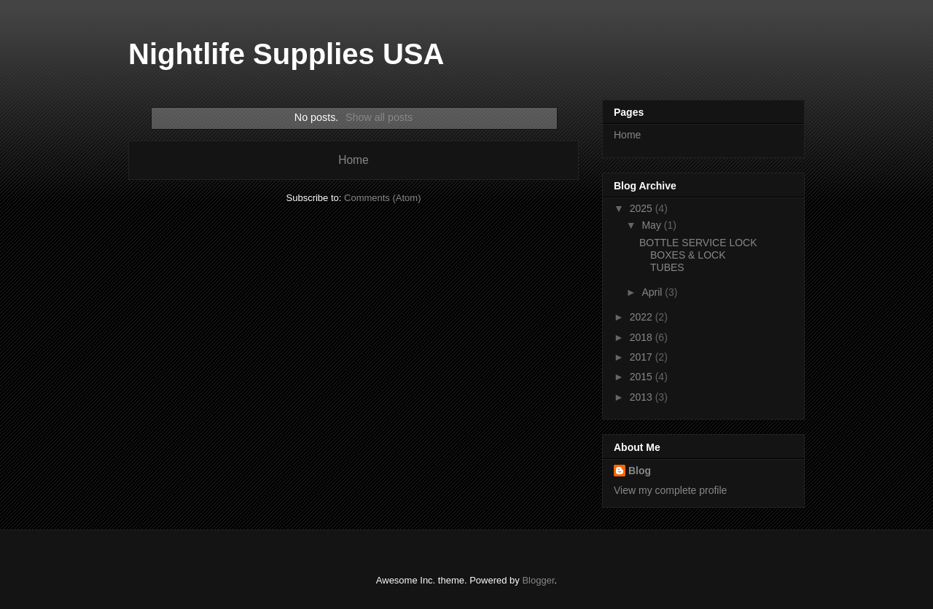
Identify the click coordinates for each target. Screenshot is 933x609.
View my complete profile (670, 490)
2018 (642, 337)
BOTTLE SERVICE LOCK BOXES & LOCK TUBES (698, 255)
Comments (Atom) (382, 197)
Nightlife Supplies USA (286, 54)
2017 (642, 357)
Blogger (538, 580)
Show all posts (379, 117)
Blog (639, 470)
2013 (642, 397)
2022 (642, 317)
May (652, 225)
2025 (642, 208)
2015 (642, 376)
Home (353, 160)
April (653, 292)
